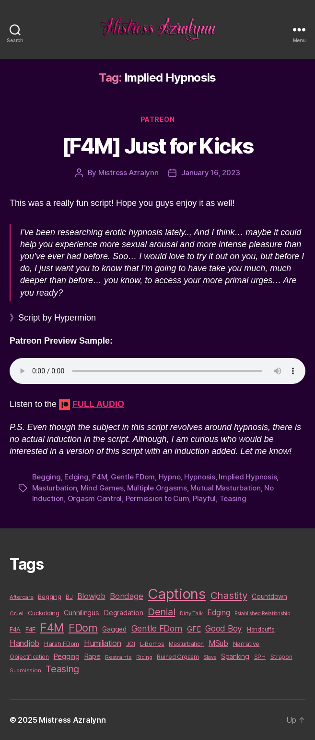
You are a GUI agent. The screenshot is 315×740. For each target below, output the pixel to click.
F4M (99, 476)
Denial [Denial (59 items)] (161, 612)
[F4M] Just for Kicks (157, 146)
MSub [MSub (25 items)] (218, 643)
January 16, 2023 (210, 172)
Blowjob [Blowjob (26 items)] (91, 596)
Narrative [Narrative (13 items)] (246, 643)
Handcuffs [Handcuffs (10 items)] (261, 629)
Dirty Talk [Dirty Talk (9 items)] (191, 613)
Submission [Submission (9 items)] (25, 670)
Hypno (170, 476)
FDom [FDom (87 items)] (83, 627)
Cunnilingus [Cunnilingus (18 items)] (81, 613)
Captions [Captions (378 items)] (177, 593)
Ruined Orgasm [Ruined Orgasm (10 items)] (178, 657)
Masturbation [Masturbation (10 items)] (186, 644)
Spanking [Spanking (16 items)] (235, 656)
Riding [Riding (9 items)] (144, 657)
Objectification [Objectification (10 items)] (29, 657)
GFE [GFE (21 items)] (193, 628)
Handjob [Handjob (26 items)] (24, 643)
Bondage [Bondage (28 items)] (126, 596)
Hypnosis (199, 476)
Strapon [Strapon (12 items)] (281, 656)
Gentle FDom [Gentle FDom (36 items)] (157, 628)
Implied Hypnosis (248, 476)
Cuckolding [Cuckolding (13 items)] (43, 613)
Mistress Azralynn (128, 172)
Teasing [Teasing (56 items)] (62, 669)
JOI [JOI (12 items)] (130, 643)
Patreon (157, 119)
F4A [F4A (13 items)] (15, 629)
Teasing (233, 498)
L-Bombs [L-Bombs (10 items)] (152, 644)
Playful (204, 498)
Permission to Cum (157, 498)
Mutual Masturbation (225, 487)
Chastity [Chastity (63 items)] (228, 595)
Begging (46, 476)
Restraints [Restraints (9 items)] (118, 657)
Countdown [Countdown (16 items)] (269, 596)
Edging (76, 476)
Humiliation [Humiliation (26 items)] (102, 643)
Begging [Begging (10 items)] (49, 597)
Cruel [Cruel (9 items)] (16, 613)
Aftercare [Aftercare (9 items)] (22, 597)
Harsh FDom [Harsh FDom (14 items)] (61, 643)
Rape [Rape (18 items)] (92, 656)
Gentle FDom (133, 476)
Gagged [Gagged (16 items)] (114, 629)
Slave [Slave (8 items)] (210, 657)
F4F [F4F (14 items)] (30, 629)
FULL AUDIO (98, 404)
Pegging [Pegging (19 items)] (67, 656)
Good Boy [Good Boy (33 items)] (223, 628)
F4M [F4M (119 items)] (52, 627)
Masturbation (54, 487)
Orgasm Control (95, 498)
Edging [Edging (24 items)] (218, 612)
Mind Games (102, 487)
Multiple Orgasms (157, 487)
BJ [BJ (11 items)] (69, 596)
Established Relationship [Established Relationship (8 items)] (262, 613)
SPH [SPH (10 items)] (260, 657)
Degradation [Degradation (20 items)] (123, 613)
